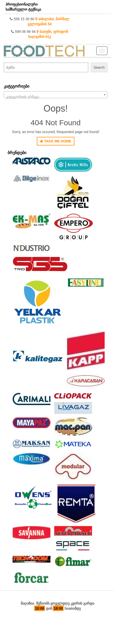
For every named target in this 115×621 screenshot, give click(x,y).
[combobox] (55, 94)
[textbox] (55, 96)
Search (99, 67)
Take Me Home (55, 141)
